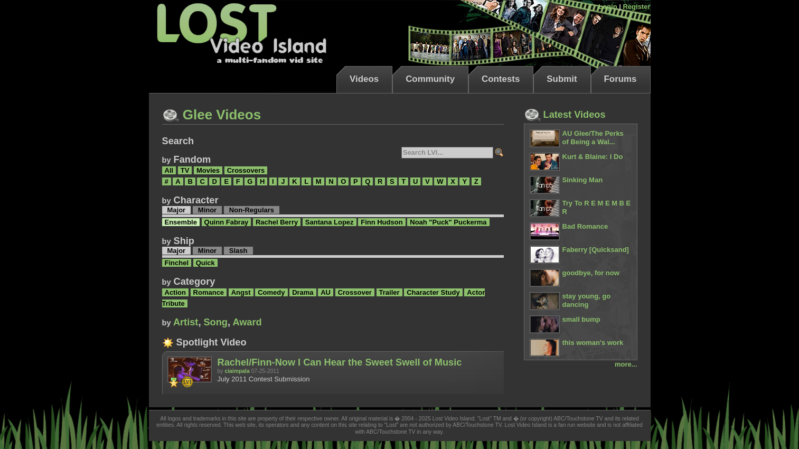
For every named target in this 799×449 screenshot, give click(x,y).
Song (215, 322)
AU (326, 292)
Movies (208, 170)
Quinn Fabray (226, 222)
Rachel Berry (277, 222)
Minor (207, 210)
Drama (302, 292)
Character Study (433, 292)
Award (246, 322)
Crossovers (246, 170)
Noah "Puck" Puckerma (448, 222)
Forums (620, 79)
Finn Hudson (381, 222)
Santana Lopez (329, 222)
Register (636, 7)
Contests (501, 79)
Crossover (355, 292)
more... (626, 364)
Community (430, 79)
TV (185, 170)
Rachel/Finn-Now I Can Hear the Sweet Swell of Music (340, 362)
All (169, 170)
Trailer (389, 292)
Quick (205, 263)
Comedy (271, 292)
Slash (238, 251)
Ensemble (181, 222)
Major (176, 210)
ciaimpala (236, 371)
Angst (241, 292)
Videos (364, 79)
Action (175, 292)
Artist (186, 322)
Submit (562, 79)
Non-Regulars (251, 210)
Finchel (177, 263)
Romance (208, 292)
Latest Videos (565, 114)
